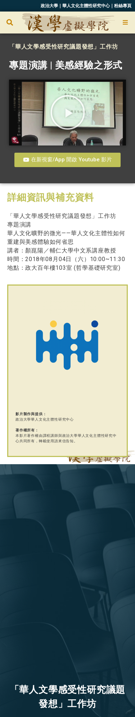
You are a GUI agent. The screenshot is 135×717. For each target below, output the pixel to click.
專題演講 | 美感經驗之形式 (65, 65)
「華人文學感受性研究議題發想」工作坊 (63, 46)
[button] (9, 22)
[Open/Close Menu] (125, 22)
